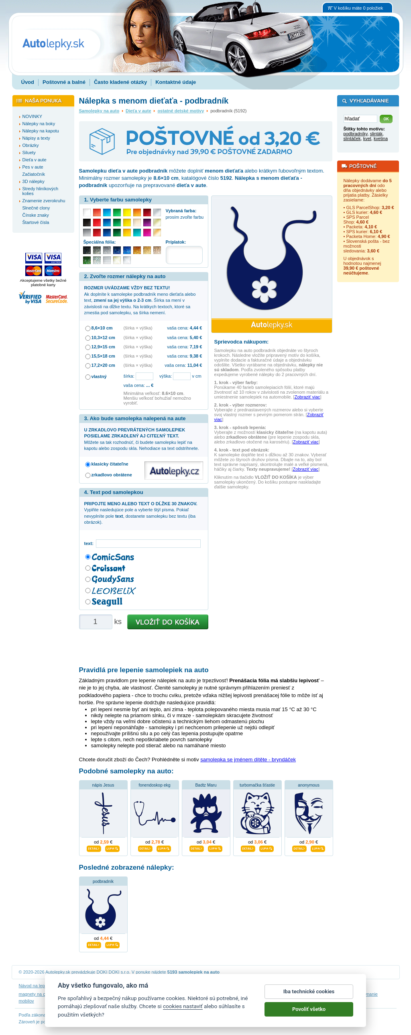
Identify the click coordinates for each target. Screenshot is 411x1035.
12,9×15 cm (103, 346)
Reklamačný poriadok (270, 985)
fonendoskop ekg (154, 785)
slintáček (352, 138)
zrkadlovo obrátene (112, 474)
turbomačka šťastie (257, 785)
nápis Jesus (103, 785)
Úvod (28, 82)
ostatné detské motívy (180, 110)
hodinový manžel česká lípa (325, 994)
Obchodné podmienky (149, 985)
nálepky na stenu (128, 994)
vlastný (99, 376)
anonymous (308, 785)
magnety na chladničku (41, 994)
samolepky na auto (275, 994)
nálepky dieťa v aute (88, 994)
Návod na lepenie (36, 985)
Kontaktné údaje (175, 82)
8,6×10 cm (102, 327)
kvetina (381, 138)
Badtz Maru (205, 785)
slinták (376, 133)
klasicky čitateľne (110, 464)
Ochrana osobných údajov (200, 985)
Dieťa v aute (138, 110)
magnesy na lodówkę (232, 994)
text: (90, 543)
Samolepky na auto (99, 110)
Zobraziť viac (307, 396)
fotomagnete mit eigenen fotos (178, 994)
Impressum (306, 985)
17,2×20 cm (103, 365)
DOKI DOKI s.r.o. (113, 972)
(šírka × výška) (138, 327)
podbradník (103, 881)
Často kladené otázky (120, 82)
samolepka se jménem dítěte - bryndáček (248, 759)
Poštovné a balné (64, 82)
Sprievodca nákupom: (241, 342)
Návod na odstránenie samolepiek (90, 985)
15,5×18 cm (103, 356)
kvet (367, 138)
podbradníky (356, 133)
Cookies (237, 985)
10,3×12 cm (103, 337)
